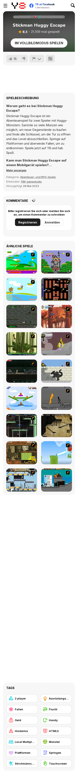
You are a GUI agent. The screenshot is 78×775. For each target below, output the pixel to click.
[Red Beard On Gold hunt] (21, 289)
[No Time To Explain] (56, 452)
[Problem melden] (36, 58)
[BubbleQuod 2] (56, 425)
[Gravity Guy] (21, 480)
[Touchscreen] (56, 763)
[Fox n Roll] (21, 398)
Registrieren (27, 222)
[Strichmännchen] (22, 763)
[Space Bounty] (21, 316)
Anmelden (52, 222)
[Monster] (56, 742)
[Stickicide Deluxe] (56, 398)
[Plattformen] (22, 752)
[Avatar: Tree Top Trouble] (56, 316)
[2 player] (22, 698)
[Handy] (56, 720)
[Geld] (22, 720)
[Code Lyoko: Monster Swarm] (21, 343)
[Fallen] (22, 709)
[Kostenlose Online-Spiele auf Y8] (19, 6)
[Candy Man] (21, 262)
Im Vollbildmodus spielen (39, 43)
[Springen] (56, 752)
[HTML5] (56, 731)
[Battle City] (56, 289)
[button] (16, 170)
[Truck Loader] (21, 452)
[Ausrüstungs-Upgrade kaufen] (56, 698)
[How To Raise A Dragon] (56, 371)
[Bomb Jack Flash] (56, 262)
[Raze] (21, 425)
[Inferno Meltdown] (56, 480)
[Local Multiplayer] (22, 742)
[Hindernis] (22, 731)
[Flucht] (56, 709)
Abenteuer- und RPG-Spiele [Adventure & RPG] (38, 177)
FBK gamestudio (31, 181)
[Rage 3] (56, 343)
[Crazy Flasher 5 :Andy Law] (21, 371)
